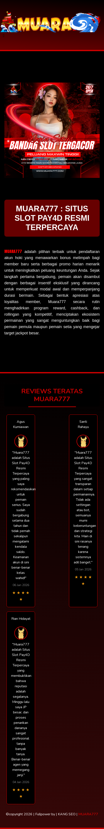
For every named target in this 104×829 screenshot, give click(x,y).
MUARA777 (13, 251)
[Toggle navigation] (3, 35)
